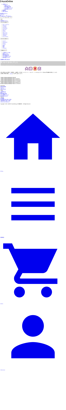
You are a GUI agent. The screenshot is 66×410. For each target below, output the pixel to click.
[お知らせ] (8, 16)
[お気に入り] (3, 16)
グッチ (4, 31)
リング (4, 40)
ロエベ (4, 30)
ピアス (4, 43)
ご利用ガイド (5, 4)
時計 (4, 46)
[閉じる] (1, 19)
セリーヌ (4, 29)
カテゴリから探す (4, 38)
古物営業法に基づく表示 (5, 100)
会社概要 (2, 98)
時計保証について (6, 57)
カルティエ (5, 33)
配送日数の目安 (8, 6)
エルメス (4, 25)
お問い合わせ (5, 11)
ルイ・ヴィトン (6, 24)
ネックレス (5, 42)
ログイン (6, 13)
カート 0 (2, 14)
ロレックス (5, 32)
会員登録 (2, 13)
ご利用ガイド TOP (6, 52)
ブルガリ (4, 35)
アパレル (4, 48)
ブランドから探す (4, 22)
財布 (4, 45)
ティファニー (5, 36)
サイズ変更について (9, 7)
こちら (11, 73)
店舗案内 (4, 10)
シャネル (4, 26)
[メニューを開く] (11, 16)
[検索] (11, 17)
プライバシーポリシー (5, 101)
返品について (7, 5)
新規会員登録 (3, 86)
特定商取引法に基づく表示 (5, 99)
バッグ (4, 44)
